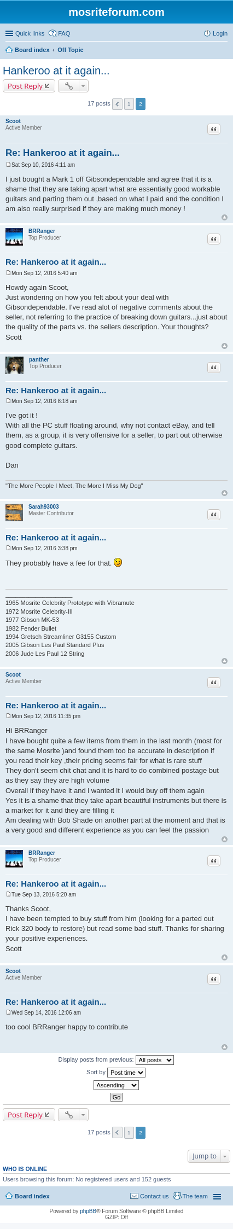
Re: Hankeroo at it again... (62, 153)
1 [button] (129, 104)
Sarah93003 (43, 507)
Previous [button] (117, 104)
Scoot (13, 121)
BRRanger (41, 231)
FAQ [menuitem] (64, 33)
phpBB (88, 1211)
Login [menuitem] (220, 33)
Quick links (29, 33)
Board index (32, 1196)
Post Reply (25, 86)
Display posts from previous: (115, 1060)
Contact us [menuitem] (154, 1196)
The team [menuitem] (195, 1196)
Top (225, 217)
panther (39, 360)
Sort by (115, 1072)
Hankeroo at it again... (56, 71)
